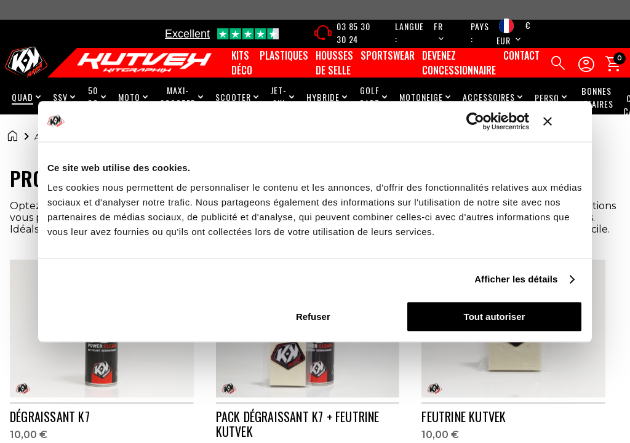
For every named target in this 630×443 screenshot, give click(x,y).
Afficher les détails (515, 279)
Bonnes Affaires (596, 97)
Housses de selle (334, 63)
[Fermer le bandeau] (563, 121)
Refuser (313, 316)
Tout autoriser (494, 316)
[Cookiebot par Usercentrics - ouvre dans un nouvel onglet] (475, 121)
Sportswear (388, 55)
